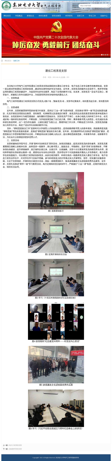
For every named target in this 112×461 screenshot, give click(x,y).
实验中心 (104, 16)
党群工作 (80, 16)
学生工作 (92, 16)
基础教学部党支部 (15, 449)
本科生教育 (43, 16)
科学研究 (69, 16)
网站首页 (7, 16)
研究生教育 (56, 16)
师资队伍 (30, 16)
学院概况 (18, 16)
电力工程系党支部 (15, 445)
